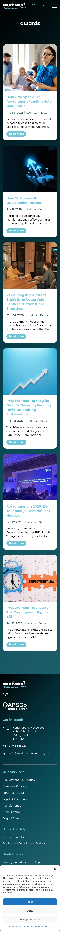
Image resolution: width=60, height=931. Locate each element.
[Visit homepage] (15, 6)
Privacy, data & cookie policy (37, 927)
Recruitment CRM (15, 805)
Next (30, 663)
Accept (30, 901)
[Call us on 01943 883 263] (42, 6)
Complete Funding (15, 786)
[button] (55, 869)
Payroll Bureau (12, 818)
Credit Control (12, 812)
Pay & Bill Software (15, 799)
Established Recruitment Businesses (26, 843)
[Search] (34, 6)
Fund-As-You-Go (14, 792)
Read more (16, 133)
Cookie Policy (14, 927)
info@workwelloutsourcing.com (30, 753)
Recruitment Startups (17, 837)
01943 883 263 (18, 745)
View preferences (30, 919)
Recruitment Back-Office (19, 779)
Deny (30, 910)
